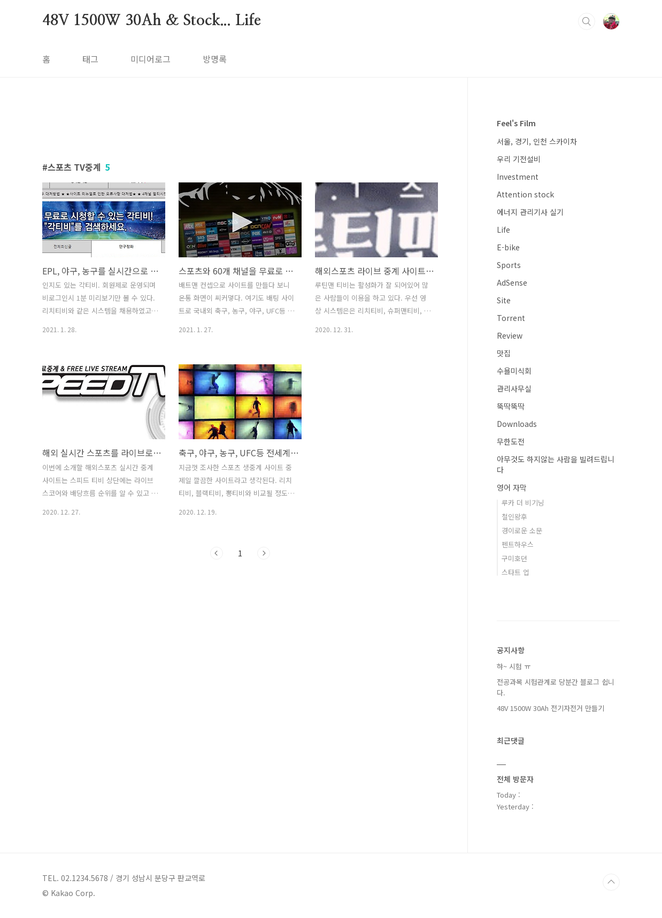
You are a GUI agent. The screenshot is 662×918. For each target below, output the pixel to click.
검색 (587, 21)
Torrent (511, 317)
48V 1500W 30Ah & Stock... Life (151, 20)
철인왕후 (514, 516)
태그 (90, 58)
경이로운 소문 (522, 530)
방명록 (215, 58)
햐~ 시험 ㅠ (513, 666)
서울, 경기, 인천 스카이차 (537, 141)
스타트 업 (515, 572)
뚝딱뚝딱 (511, 406)
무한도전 (511, 441)
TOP (611, 882)
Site (504, 300)
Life (503, 229)
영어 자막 (512, 487)
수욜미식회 (514, 370)
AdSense (512, 282)
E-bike (508, 247)
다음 (263, 553)
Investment (517, 176)
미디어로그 (150, 58)
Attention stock (525, 194)
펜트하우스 (518, 544)
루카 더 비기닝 (523, 503)
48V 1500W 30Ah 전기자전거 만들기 (550, 708)
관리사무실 (514, 388)
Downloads (517, 423)
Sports (509, 264)
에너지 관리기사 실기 (530, 211)
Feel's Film (516, 123)
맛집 (504, 353)
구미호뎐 (514, 558)
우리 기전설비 (519, 159)
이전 (216, 553)
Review (509, 335)
